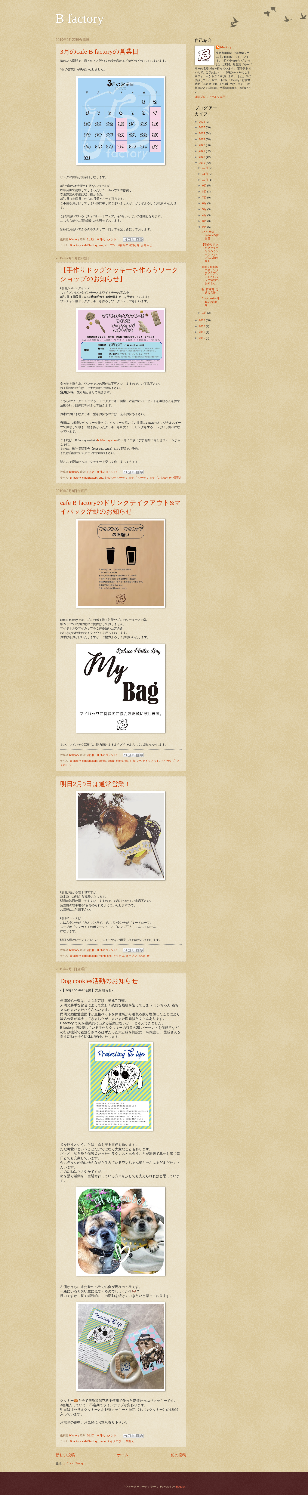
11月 (205, 173)
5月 (204, 209)
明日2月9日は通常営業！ (95, 783)
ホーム (123, 1455)
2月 (204, 227)
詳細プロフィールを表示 (210, 96)
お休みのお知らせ (128, 245)
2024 (202, 133)
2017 (202, 326)
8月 (204, 191)
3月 (204, 221)
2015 (202, 338)
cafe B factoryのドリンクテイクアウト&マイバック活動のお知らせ (210, 275)
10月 (205, 179)
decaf (111, 760)
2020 (202, 157)
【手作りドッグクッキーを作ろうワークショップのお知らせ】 (210, 253)
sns (101, 245)
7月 (204, 197)
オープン (110, 245)
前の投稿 (178, 1455)
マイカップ (168, 760)
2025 (202, 127)
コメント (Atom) (73, 1463)
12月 (205, 167)
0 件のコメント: (107, 239)
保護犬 (177, 477)
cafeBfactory (89, 245)
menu (119, 760)
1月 (204, 312)
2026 (202, 121)
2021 (202, 151)
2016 (202, 332)
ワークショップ (127, 477)
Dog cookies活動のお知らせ (99, 980)
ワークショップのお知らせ (155, 477)
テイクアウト (150, 760)
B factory (80, 18)
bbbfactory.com (107, 440)
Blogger (180, 1486)
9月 (204, 185)
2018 (202, 320)
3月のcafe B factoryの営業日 (99, 51)
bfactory (225, 47)
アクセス (118, 955)
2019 (202, 162)
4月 (204, 215)
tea (126, 760)
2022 (202, 145)
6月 (204, 203)
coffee (102, 760)
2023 (202, 139)
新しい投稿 (65, 1455)
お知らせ (146, 245)
